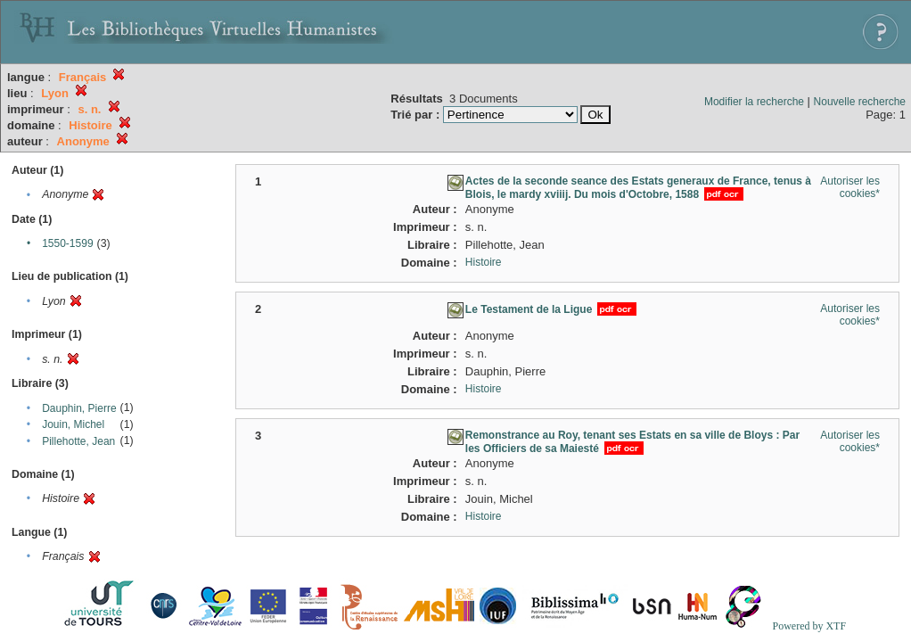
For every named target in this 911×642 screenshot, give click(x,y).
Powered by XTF (809, 626)
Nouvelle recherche (860, 101)
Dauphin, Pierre (79, 408)
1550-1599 (67, 243)
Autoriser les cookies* (850, 187)
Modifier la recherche (754, 101)
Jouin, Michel (73, 424)
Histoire (483, 262)
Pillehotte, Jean (78, 441)
